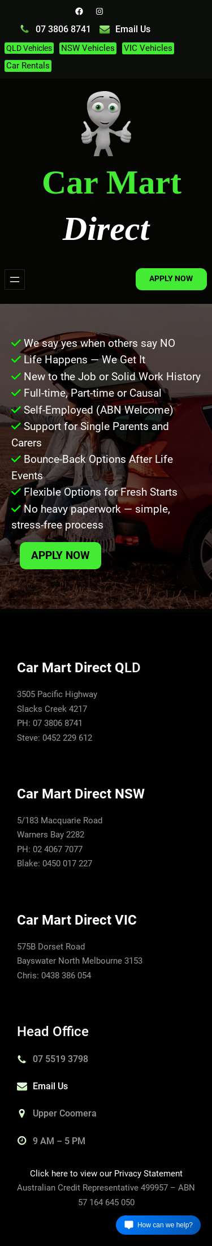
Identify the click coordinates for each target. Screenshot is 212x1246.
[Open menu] (15, 279)
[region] (106, 456)
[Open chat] (158, 1225)
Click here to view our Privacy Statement (106, 1173)
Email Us (132, 29)
